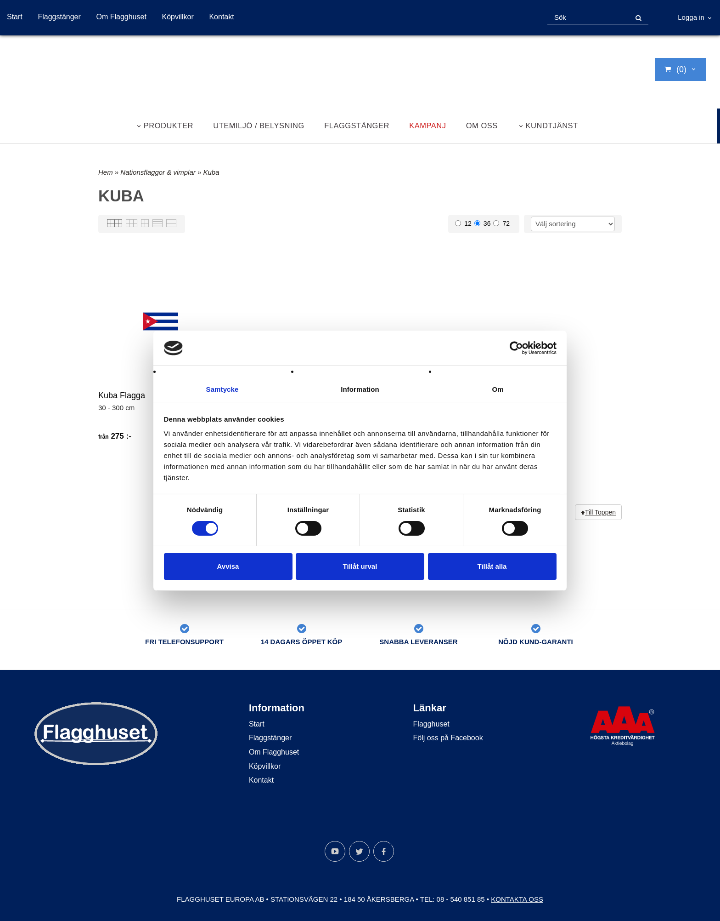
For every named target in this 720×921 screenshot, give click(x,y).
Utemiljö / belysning (258, 125)
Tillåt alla (492, 567)
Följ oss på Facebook (448, 738)
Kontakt (221, 17)
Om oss (482, 125)
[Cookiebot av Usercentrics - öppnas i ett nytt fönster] (516, 348)
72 (501, 223)
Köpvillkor (177, 17)
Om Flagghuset (121, 17)
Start (14, 17)
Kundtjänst (552, 125)
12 (463, 223)
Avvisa (228, 567)
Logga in (691, 17)
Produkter (168, 125)
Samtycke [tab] (222, 389)
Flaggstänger (59, 17)
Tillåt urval (360, 567)
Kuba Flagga (121, 395)
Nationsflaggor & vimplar (158, 172)
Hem (105, 172)
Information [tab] (360, 389)
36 (482, 223)
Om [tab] (497, 389)
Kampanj (427, 125)
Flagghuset (431, 724)
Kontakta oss (517, 899)
